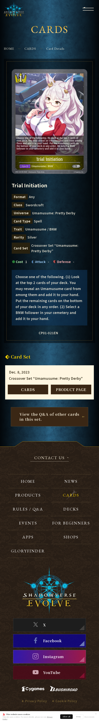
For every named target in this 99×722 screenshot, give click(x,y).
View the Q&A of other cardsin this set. (49, 417)
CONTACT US (49, 458)
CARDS (30, 49)
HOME (9, 49)
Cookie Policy (66, 701)
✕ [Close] (96, 713)
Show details (89, 717)
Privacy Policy (36, 701)
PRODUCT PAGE (71, 389)
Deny (78, 716)
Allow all (66, 716)
